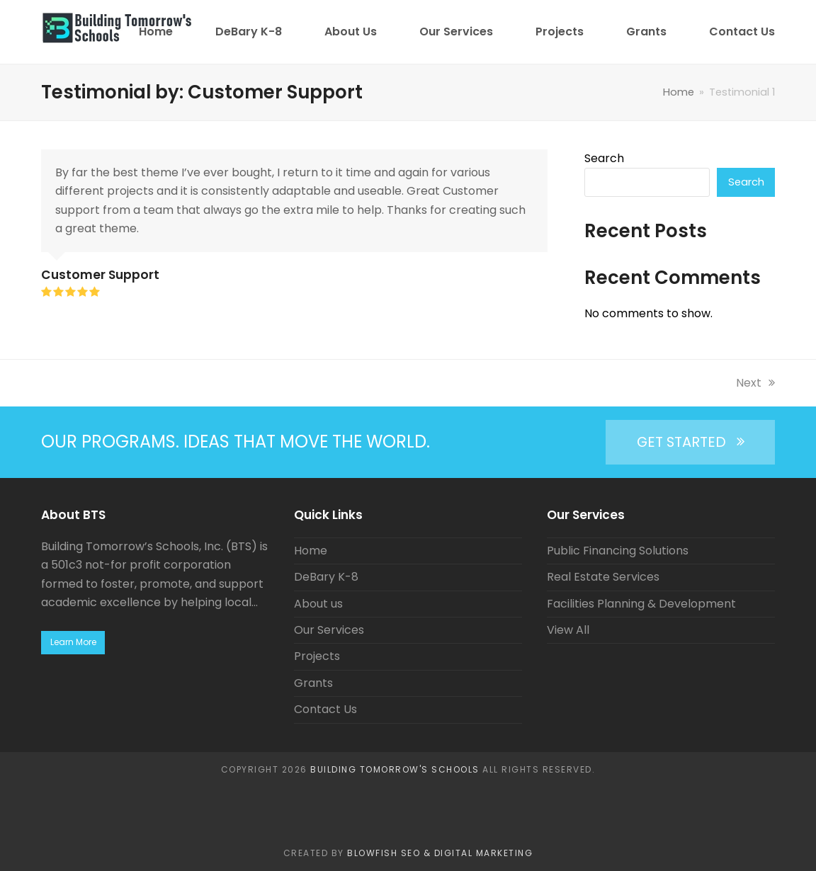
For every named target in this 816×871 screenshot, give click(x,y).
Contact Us (325, 709)
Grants (313, 683)
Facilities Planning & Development (641, 604)
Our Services (329, 630)
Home (310, 550)
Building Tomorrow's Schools (395, 769)
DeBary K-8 (326, 577)
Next (755, 383)
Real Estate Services (603, 577)
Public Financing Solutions (617, 550)
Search (604, 158)
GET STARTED (690, 442)
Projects (317, 656)
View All (568, 630)
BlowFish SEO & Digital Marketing (440, 853)
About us (318, 604)
